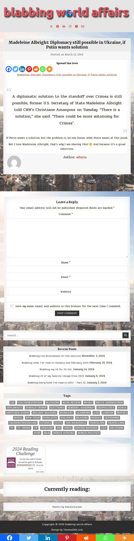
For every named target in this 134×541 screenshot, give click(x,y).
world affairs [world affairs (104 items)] (63, 434)
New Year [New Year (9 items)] (33, 418)
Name (65, 263)
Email (65, 278)
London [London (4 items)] (107, 413)
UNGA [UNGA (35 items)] (68, 429)
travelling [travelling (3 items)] (116, 424)
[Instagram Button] (70, 26)
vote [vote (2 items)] (37, 434)
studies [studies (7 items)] (45, 424)
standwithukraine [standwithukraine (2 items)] (23, 424)
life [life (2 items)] (96, 413)
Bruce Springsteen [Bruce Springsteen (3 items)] (109, 403)
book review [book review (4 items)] (71, 403)
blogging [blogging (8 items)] (52, 403)
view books (40, 473)
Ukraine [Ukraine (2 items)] (47, 429)
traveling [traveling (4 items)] (97, 424)
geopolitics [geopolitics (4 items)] (105, 408)
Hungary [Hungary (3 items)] (66, 413)
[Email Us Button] (82, 26)
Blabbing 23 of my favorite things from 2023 (56, 377)
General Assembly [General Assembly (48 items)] (81, 408)
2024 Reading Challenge (25, 452)
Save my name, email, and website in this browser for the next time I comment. (68, 307)
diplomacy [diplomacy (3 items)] (14, 408)
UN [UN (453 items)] (59, 429)
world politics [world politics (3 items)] (89, 434)
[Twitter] (15, 69)
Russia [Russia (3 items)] (96, 418)
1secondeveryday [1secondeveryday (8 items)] (30, 403)
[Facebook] (9, 69)
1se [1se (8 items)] (12, 403)
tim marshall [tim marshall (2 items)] (76, 424)
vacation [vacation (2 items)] (116, 429)
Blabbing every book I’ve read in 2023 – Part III (56, 384)
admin (81, 157)
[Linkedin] (22, 69)
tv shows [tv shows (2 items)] (23, 429)
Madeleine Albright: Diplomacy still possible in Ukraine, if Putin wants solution (67, 45)
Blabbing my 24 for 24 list (56, 370)
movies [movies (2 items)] (122, 413)
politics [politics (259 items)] (67, 418)
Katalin (23, 460)
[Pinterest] (29, 69)
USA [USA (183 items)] (103, 429)
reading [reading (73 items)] (82, 418)
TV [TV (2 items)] (12, 429)
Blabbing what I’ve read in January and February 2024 (55, 363)
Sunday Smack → (120, 183)
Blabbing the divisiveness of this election (55, 357)
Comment (66, 214)
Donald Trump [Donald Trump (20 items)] (36, 408)
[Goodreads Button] (76, 26)
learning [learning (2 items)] (83, 413)
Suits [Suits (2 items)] (58, 424)
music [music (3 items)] (18, 418)
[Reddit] (36, 69)
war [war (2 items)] (47, 434)
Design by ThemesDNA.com (67, 530)
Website (65, 293)
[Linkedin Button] (63, 26)
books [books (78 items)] (88, 403)
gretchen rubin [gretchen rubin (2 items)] (17, 413)
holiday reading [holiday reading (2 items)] (44, 413)
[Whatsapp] (43, 69)
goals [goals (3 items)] (122, 408)
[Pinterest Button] (57, 26)
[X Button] (51, 26)
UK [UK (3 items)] (36, 429)
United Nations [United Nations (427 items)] (86, 429)
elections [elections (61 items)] (57, 408)
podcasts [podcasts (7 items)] (50, 418)
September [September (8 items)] (112, 418)
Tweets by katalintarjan (67, 508)
